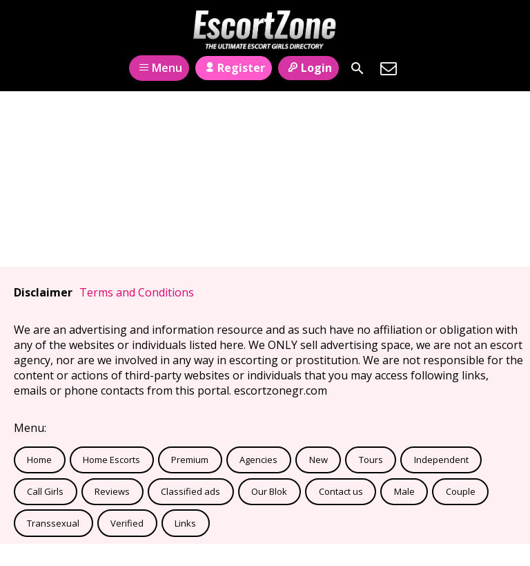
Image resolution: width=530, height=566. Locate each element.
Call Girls (45, 491)
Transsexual (53, 523)
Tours (371, 459)
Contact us (341, 491)
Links (185, 523)
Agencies (258, 459)
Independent (441, 459)
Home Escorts (111, 459)
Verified (127, 523)
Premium (189, 459)
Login (308, 67)
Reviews (112, 491)
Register (233, 67)
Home (39, 459)
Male (404, 491)
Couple (460, 491)
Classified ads (190, 491)
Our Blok (269, 491)
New (318, 459)
